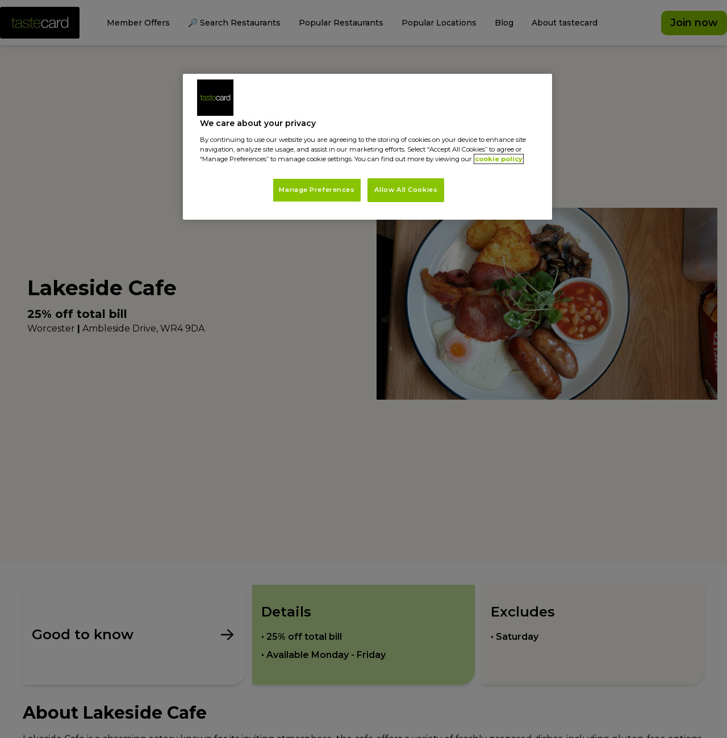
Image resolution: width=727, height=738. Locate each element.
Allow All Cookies (406, 190)
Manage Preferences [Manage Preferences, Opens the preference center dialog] (316, 190)
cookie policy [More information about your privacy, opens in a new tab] (499, 159)
